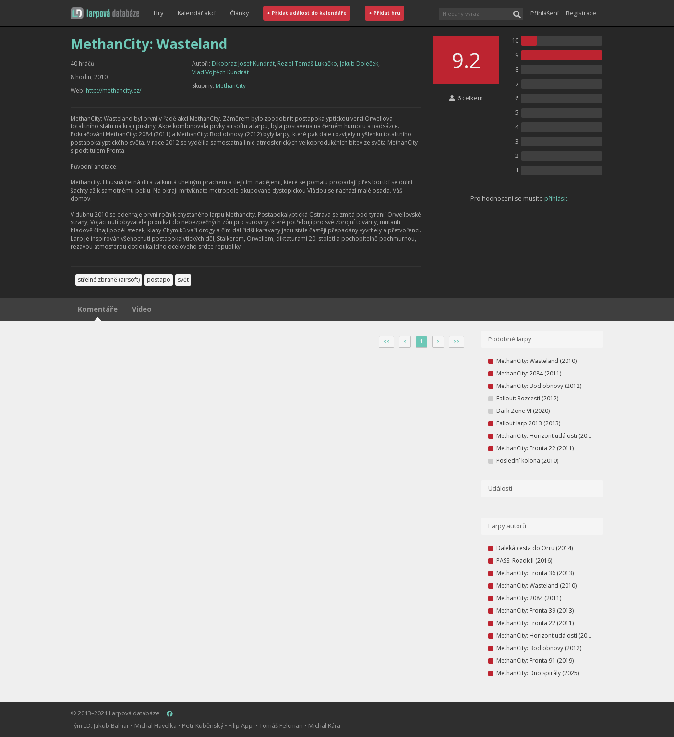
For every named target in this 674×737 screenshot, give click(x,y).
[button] (105, 13)
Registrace (581, 13)
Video (142, 309)
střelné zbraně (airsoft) (109, 280)
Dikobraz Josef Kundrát (243, 64)
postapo (158, 280)
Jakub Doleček (359, 64)
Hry (158, 13)
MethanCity (231, 86)
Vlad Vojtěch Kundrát (220, 72)
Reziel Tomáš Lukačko (307, 64)
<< (386, 341)
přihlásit (555, 198)
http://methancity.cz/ (113, 90)
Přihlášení (544, 13)
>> (456, 341)
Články (239, 13)
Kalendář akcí (197, 13)
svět (183, 280)
